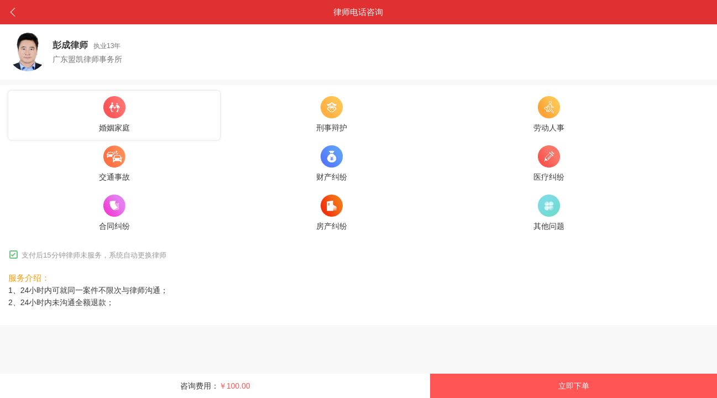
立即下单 (573, 385)
